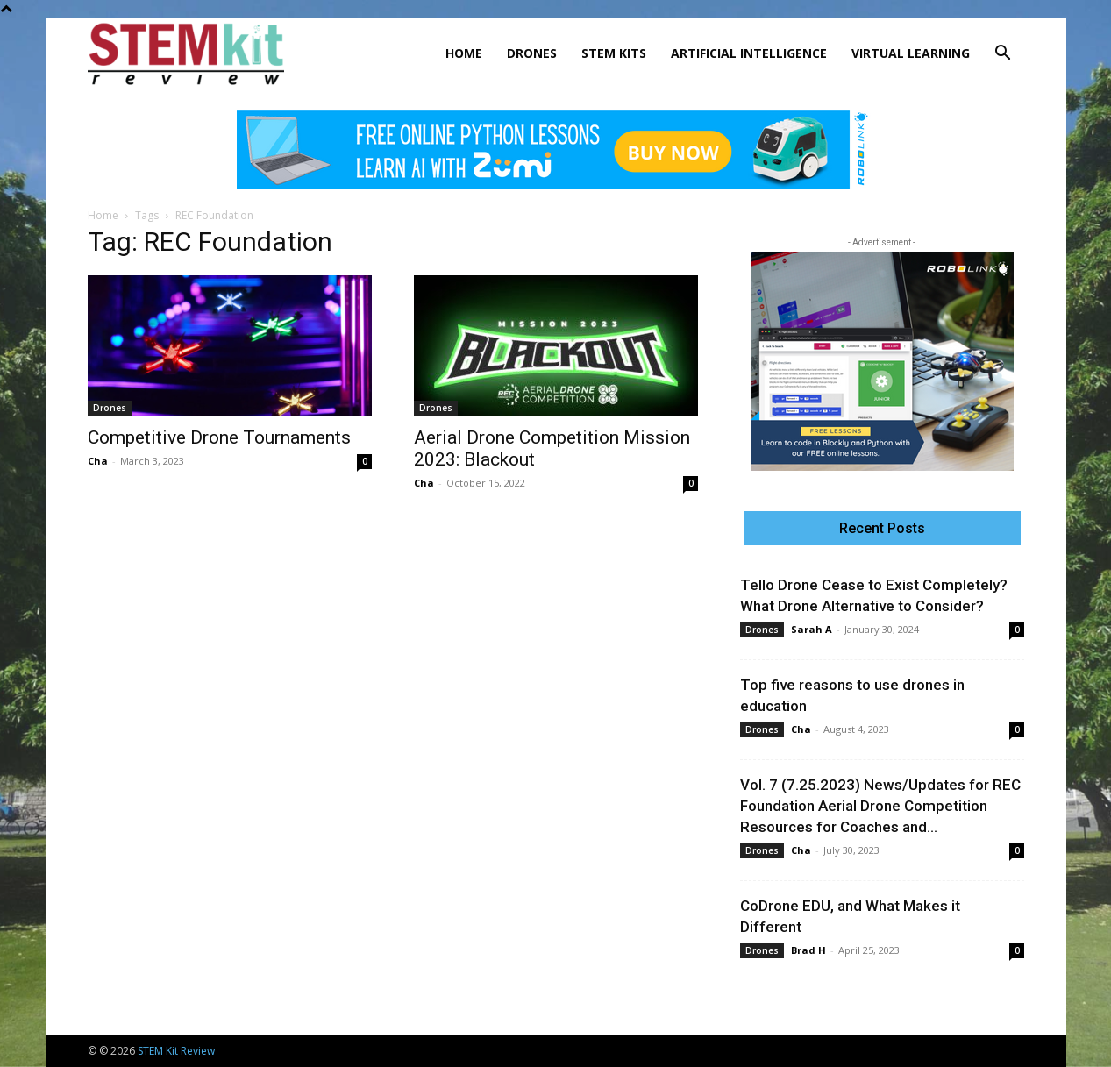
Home (463, 53)
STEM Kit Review (176, 1050)
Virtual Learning (910, 53)
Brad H (808, 950)
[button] (1003, 54)
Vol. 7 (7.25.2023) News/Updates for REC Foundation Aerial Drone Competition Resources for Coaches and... (880, 806)
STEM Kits (613, 53)
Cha (98, 460)
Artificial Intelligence (749, 53)
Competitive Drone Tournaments (219, 437)
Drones (532, 53)
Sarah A (811, 629)
